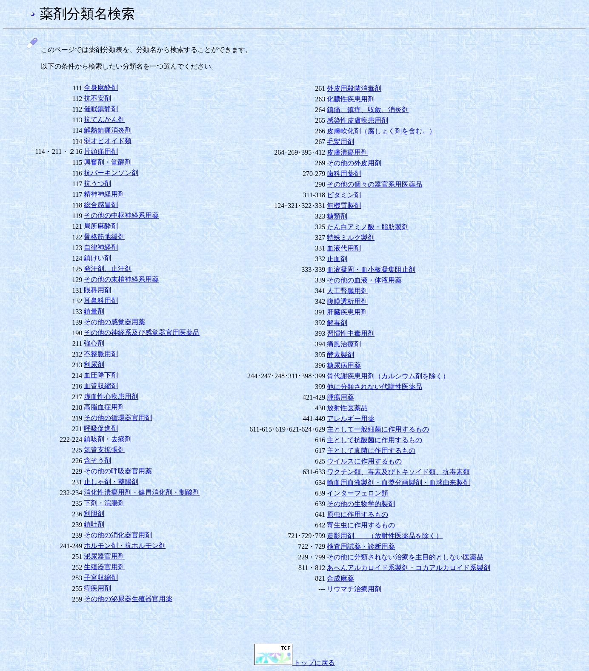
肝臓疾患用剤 (347, 312)
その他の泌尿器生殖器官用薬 (128, 598)
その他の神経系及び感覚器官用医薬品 (142, 332)
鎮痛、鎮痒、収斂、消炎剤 (368, 109)
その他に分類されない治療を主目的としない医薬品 (405, 557)
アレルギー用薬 (351, 418)
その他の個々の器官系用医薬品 (374, 184)
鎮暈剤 (94, 311)
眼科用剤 (97, 290)
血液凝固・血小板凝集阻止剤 (371, 269)
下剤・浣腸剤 (104, 503)
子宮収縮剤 (101, 577)
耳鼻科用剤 (101, 300)
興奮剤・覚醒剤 (108, 162)
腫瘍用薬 (340, 397)
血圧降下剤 (101, 375)
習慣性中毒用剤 (351, 333)
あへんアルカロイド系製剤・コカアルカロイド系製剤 (408, 567)
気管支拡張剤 (104, 449)
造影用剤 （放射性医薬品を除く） (385, 535)
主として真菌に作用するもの (371, 450)
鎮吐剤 (94, 524)
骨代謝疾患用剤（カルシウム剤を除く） (388, 376)
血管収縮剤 (101, 385)
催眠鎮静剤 (101, 108)
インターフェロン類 (357, 493)
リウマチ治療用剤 (354, 589)
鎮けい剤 (97, 258)
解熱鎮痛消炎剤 (108, 130)
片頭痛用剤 (101, 151)
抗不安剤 (97, 98)
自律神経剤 (101, 247)
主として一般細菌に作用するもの (378, 429)
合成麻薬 (340, 578)
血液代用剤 (344, 248)
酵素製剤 (340, 354)
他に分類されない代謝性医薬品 (374, 386)
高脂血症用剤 (104, 407)
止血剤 (337, 258)
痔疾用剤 (97, 588)
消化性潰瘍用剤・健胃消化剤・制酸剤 (142, 492)
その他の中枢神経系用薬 (121, 215)
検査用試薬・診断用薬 (361, 546)
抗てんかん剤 (104, 119)
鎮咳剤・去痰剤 (108, 439)
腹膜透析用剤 (347, 301)
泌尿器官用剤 (104, 556)
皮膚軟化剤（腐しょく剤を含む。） (381, 131)
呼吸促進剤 (101, 428)
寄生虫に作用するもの (361, 525)
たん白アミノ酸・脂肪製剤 (368, 226)
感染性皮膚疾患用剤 (357, 120)
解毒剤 (337, 322)
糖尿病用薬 (344, 365)
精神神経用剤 (104, 194)
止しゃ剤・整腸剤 (111, 481)
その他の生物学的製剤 (361, 503)
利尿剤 (94, 364)
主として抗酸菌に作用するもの (374, 439)
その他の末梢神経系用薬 (121, 279)
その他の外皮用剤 (354, 163)
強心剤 (94, 343)
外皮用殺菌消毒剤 (354, 88)
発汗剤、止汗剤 (108, 268)
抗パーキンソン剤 (111, 172)
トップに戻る (294, 662)
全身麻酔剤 (101, 87)
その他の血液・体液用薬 (364, 280)
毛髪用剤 (340, 141)
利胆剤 (94, 513)
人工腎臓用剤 (347, 290)
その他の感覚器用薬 (114, 321)
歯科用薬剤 (344, 173)
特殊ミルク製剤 (351, 237)
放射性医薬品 (347, 408)
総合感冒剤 (101, 204)
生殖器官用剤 (104, 566)
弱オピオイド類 (108, 140)
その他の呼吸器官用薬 (118, 471)
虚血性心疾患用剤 (111, 396)
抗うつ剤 (97, 183)
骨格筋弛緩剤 (104, 236)
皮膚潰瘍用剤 (347, 152)
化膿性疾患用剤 (351, 99)
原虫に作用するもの (357, 514)
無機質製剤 (344, 205)
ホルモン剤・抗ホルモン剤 (125, 545)
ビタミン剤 (344, 195)
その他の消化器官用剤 (118, 535)
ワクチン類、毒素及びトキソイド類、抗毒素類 (398, 471)
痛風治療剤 (344, 344)
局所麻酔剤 (101, 226)
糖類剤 (337, 216)
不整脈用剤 (101, 353)
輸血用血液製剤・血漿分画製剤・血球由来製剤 (398, 482)
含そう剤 (97, 460)
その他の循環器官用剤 (118, 417)
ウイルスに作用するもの (364, 461)
